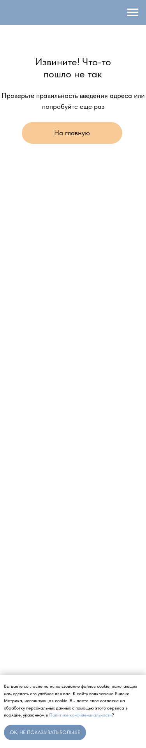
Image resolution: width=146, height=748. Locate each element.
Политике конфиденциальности (80, 715)
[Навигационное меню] (132, 12)
